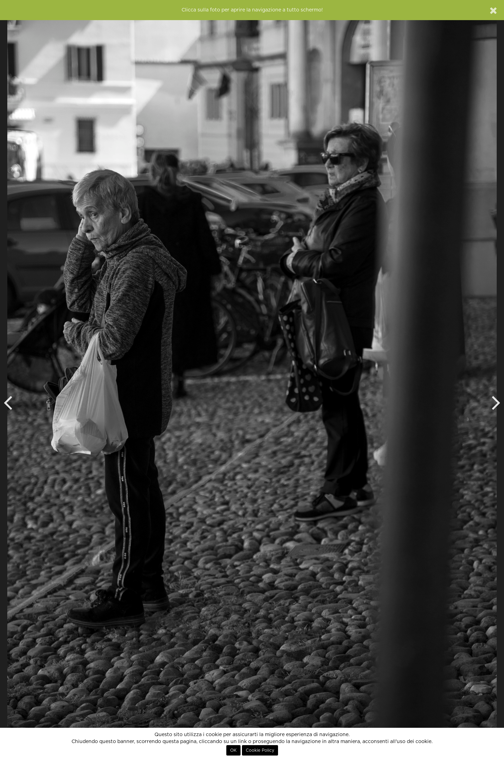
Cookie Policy (260, 750)
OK (233, 750)
